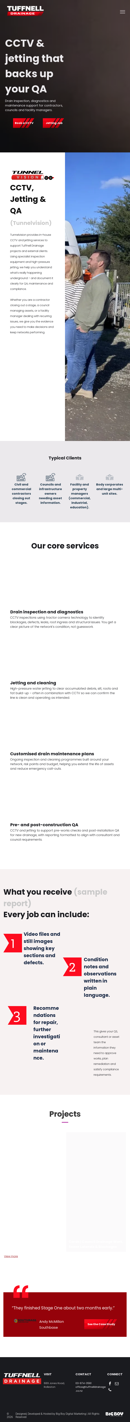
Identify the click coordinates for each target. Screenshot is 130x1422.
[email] (116, 1384)
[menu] (122, 11)
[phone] (110, 1390)
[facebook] (110, 1384)
